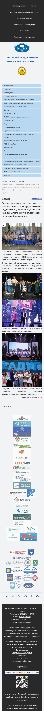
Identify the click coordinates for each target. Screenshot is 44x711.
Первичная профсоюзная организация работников (22, 161)
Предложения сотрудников (25, 37)
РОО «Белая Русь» (10, 144)
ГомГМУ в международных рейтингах (17, 117)
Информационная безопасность (15, 165)
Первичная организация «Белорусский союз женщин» (19, 135)
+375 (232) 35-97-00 (26, 614)
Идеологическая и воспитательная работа (19, 99)
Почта (33, 6)
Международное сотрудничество (15, 106)
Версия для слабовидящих (25, 25)
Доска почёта (8, 147)
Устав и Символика (10, 96)
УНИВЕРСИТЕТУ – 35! (12, 172)
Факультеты (8, 113)
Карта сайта (25, 31)
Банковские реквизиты (22, 622)
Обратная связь (22, 658)
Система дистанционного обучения (24, 12)
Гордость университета (12, 131)
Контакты (21, 655)
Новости (21, 181)
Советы (6, 110)
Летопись (7, 175)
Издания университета (12, 127)
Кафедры (7, 120)
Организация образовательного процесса (18, 103)
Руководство (8, 93)
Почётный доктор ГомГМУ (13, 158)
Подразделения (9, 124)
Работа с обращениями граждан (15, 140)
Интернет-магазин (24, 18)
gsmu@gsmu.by (25, 617)
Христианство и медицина (13, 151)
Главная (4, 181)
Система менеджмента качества (15, 154)
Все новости (35, 199)
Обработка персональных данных (16, 168)
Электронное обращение (22, 661)
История (7, 89)
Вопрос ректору (19, 6)
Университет (8, 86)
